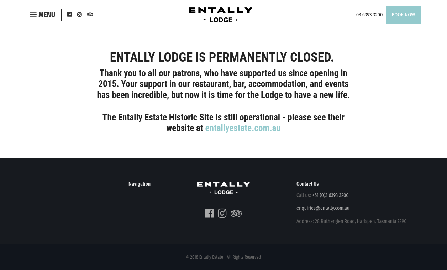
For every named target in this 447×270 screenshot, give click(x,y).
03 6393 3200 (369, 15)
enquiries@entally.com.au (322, 208)
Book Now (403, 15)
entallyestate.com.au (242, 128)
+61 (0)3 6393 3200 (330, 195)
